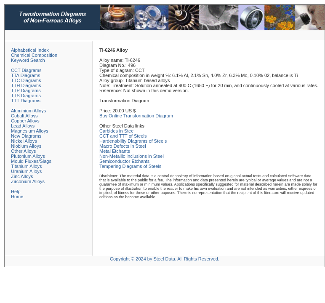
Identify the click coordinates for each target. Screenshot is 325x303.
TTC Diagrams (26, 80)
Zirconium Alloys (28, 181)
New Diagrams (26, 135)
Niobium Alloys (26, 146)
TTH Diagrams (26, 85)
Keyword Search (28, 60)
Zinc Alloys (22, 176)
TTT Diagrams (25, 100)
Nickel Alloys (24, 141)
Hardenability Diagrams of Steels (133, 141)
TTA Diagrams (25, 75)
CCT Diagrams (26, 70)
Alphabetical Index (30, 50)
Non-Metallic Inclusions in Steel (131, 156)
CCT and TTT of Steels (123, 135)
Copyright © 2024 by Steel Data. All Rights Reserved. (164, 258)
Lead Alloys (23, 125)
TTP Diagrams (26, 90)
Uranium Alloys (26, 171)
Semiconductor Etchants (124, 161)
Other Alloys (23, 151)
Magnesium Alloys (29, 130)
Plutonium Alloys (28, 156)
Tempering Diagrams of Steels (130, 166)
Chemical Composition (34, 55)
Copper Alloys (25, 120)
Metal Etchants (114, 151)
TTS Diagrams (26, 95)
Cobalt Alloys (24, 115)
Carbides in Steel (117, 130)
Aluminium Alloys (28, 110)
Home (17, 196)
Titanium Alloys (26, 166)
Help (16, 191)
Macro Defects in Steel (122, 146)
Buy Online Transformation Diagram (136, 115)
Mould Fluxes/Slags (31, 161)
